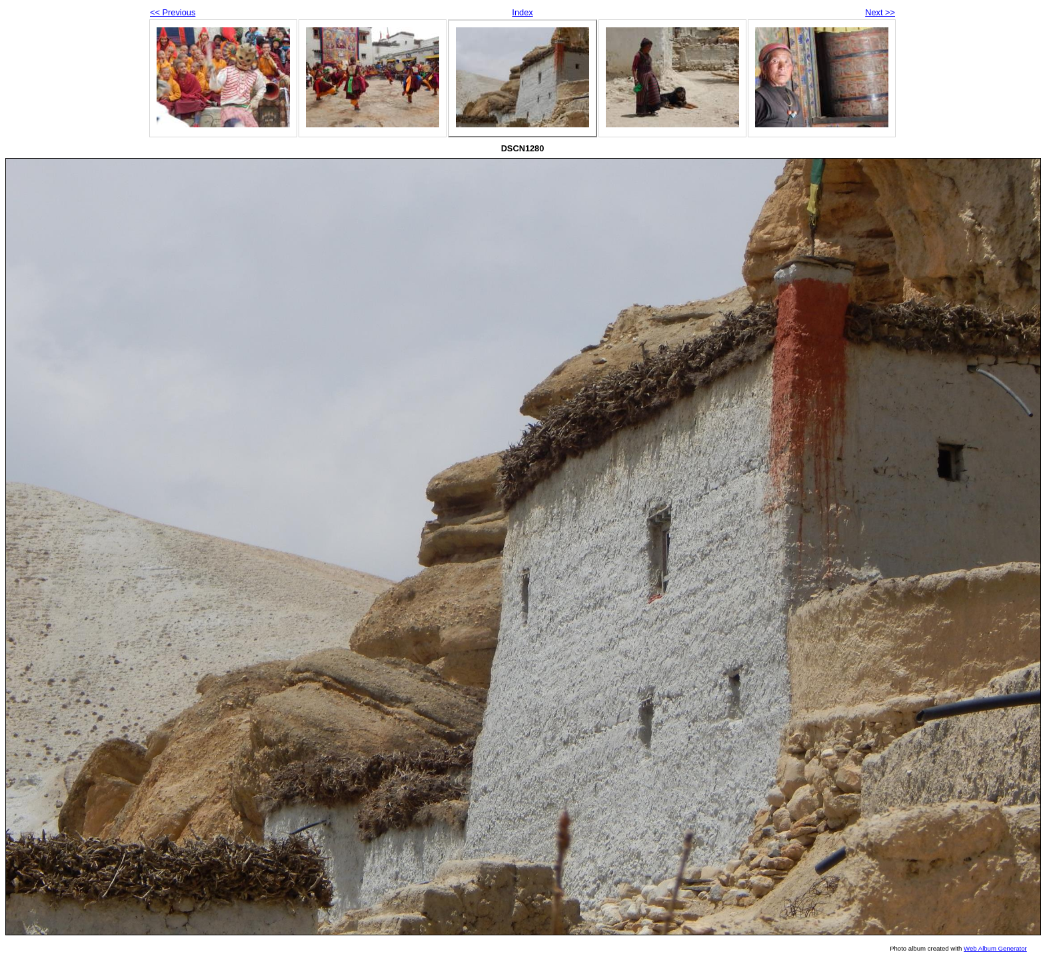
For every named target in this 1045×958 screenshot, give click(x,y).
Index (522, 12)
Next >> (880, 12)
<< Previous (172, 12)
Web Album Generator (995, 948)
